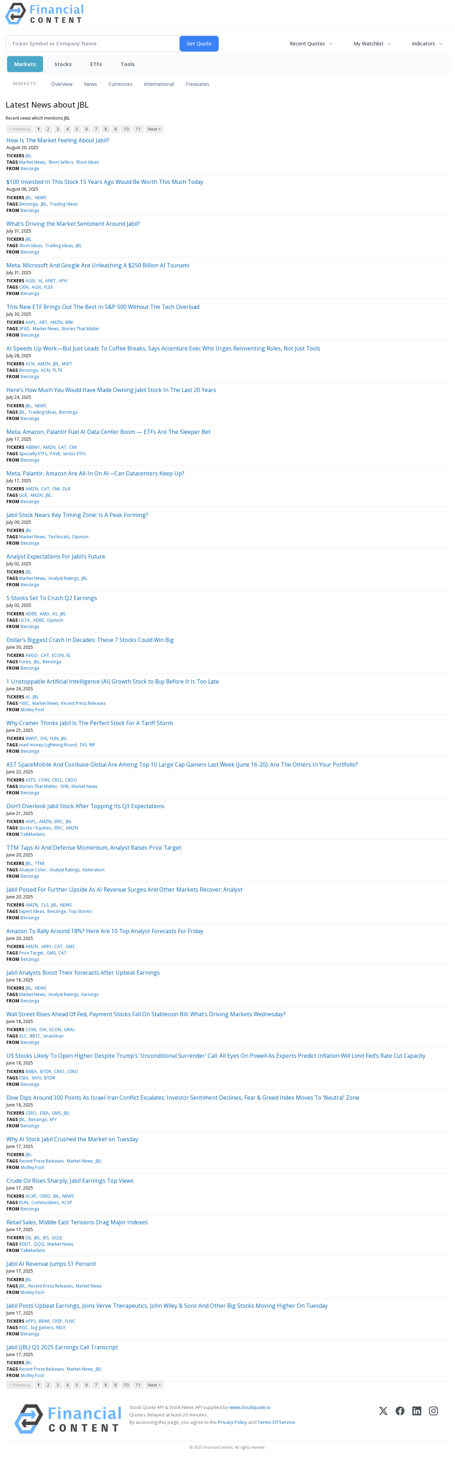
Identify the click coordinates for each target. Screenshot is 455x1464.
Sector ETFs (74, 454)
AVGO (32, 655)
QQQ (57, 1238)
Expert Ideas (31, 911)
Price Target (31, 953)
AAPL (31, 322)
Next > (154, 129)
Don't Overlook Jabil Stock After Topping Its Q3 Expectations (85, 806)
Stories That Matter (80, 329)
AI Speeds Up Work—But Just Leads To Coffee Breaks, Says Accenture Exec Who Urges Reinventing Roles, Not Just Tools (163, 348)
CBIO (59, 1071)
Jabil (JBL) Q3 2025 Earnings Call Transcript (62, 1347)
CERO (72, 1071)
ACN (30, 364)
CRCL (57, 780)
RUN (23, 1202)
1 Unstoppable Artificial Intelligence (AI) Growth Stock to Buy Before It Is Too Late (112, 681)
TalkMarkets (33, 834)
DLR (66, 489)
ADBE (31, 614)
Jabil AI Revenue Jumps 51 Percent (51, 1264)
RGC (23, 1327)
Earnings (89, 994)
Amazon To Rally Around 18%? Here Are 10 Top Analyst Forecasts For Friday (104, 931)
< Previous (19, 129)
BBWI (44, 1321)
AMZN (56, 322)
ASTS (30, 780)
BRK (69, 322)
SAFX (36, 1078)
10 (126, 129)
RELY (60, 1327)
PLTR (57, 370)
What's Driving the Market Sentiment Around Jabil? (73, 224)
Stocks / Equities (35, 828)
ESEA (23, 1078)
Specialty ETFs (33, 454)
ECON (58, 655)
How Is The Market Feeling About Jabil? (57, 140)
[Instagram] (433, 1419)
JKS (46, 1238)
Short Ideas (87, 162)
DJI (28, 1238)
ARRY (46, 946)
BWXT (31, 738)
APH (63, 281)
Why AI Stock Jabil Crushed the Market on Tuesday (72, 1139)
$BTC (35, 1036)
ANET (50, 281)
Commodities (45, 1202)
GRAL (69, 1030)
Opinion (80, 537)
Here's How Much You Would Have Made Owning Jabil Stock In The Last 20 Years (111, 390)
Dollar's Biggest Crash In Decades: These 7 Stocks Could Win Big (90, 640)
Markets (25, 64)
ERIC (58, 821)
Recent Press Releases (83, 703)
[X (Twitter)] (383, 1419)
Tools (128, 64)
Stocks (63, 64)
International (159, 84)
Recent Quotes (307, 43)
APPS (31, 1321)
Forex (25, 662)
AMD (44, 614)
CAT (62, 447)
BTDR (45, 1071)
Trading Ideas (63, 204)
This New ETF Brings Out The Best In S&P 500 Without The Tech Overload (102, 307)
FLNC (70, 1321)
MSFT (67, 364)
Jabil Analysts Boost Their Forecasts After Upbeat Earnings (83, 972)
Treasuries (197, 84)
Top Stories (80, 911)
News (90, 84)
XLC (23, 1036)
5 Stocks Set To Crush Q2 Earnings (51, 598)
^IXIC (24, 703)
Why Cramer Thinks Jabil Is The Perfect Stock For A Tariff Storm (89, 723)
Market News (32, 162)
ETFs (96, 64)
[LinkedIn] (417, 1419)
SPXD (24, 329)
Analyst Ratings (63, 578)
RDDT (25, 1244)
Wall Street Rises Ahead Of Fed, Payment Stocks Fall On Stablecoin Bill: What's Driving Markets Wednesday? (146, 1014)
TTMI (39, 863)
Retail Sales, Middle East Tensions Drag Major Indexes (77, 1222)
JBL (29, 156)
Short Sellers (60, 162)
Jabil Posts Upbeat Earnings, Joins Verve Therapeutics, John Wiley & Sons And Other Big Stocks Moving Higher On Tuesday (167, 1306)
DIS (44, 738)
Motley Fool (32, 710)
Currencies (120, 84)
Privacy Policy (232, 1422)
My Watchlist (368, 43)
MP (92, 745)
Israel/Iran (53, 1036)
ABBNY (33, 447)
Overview (62, 84)
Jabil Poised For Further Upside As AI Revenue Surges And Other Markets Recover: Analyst (124, 889)
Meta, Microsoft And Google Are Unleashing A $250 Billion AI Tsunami (97, 265)
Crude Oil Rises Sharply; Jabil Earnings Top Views (70, 1181)
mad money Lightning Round (48, 745)
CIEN (23, 287)
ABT (43, 322)
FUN (54, 738)
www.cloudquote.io (250, 1407)
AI (40, 281)
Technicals (58, 537)
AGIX (30, 281)
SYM (64, 786)
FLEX (48, 287)
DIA (43, 1030)
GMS (69, 946)
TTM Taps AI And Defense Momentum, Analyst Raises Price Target (93, 847)
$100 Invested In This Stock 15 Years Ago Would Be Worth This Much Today (104, 182)
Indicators (423, 43)
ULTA (24, 620)
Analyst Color (32, 870)
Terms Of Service (276, 1422)
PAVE (55, 454)
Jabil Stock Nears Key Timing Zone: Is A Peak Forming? (77, 515)
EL (68, 655)
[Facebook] (400, 1419)
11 (138, 129)
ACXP (31, 1196)
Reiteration (93, 870)
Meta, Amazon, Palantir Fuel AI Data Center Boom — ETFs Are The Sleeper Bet (108, 432)
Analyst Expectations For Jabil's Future (55, 556)
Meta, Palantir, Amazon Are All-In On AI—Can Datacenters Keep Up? (95, 473)
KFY (53, 1119)
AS (54, 614)
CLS (44, 905)
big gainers (42, 1327)
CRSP (57, 1321)
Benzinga (30, 168)
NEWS (40, 198)
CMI (73, 447)
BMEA (31, 1071)
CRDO (71, 780)
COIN (43, 780)
